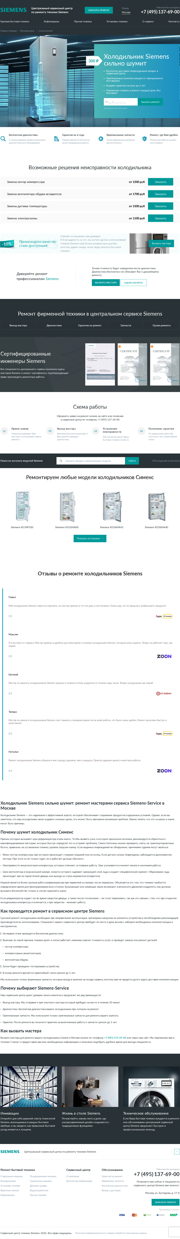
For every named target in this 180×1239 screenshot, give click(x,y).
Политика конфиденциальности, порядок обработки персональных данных (111, 1233)
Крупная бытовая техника (14, 21)
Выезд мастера (18, 325)
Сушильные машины (41, 1181)
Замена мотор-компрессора (26, 181)
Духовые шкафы (38, 1186)
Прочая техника (83, 21)
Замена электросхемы (22, 218)
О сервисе (148, 21)
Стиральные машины (11, 1176)
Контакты (174, 21)
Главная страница (8, 30)
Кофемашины (51, 21)
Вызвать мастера (161, 243)
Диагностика (54, 325)
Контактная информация (79, 1181)
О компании (72, 1176)
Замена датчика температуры (27, 206)
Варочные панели (9, 1190)
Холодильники (27, 30)
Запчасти (125, 325)
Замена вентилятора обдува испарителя (34, 193)
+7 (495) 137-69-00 (108, 419)
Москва (126, 12)
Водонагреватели (39, 1190)
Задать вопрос (133, 282)
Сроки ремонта (162, 325)
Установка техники (117, 21)
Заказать (160, 182)
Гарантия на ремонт (90, 325)
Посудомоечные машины (43, 1176)
